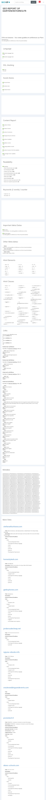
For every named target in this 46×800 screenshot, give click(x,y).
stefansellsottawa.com (12, 526)
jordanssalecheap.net (12, 628)
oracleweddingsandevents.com (16, 687)
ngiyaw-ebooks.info (11, 652)
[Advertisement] (23, 22)
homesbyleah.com (10, 559)
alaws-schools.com (11, 765)
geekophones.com (10, 590)
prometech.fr (8, 718)
